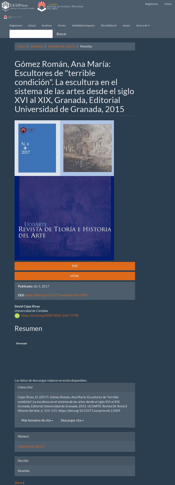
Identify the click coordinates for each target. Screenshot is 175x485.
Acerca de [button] (143, 25)
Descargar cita (72, 420)
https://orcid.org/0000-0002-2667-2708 (50, 315)
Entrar (168, 3)
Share (19, 483)
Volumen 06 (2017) (61, 46)
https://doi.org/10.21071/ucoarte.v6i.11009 (56, 295)
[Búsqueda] (31, 34)
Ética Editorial (108, 25)
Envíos (62, 25)
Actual (32, 25)
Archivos (47, 25)
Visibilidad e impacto (83, 25)
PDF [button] (75, 266)
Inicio (21, 46)
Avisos (126, 25)
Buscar (61, 34)
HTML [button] (74, 276)
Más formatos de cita (37, 420)
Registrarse (151, 3)
